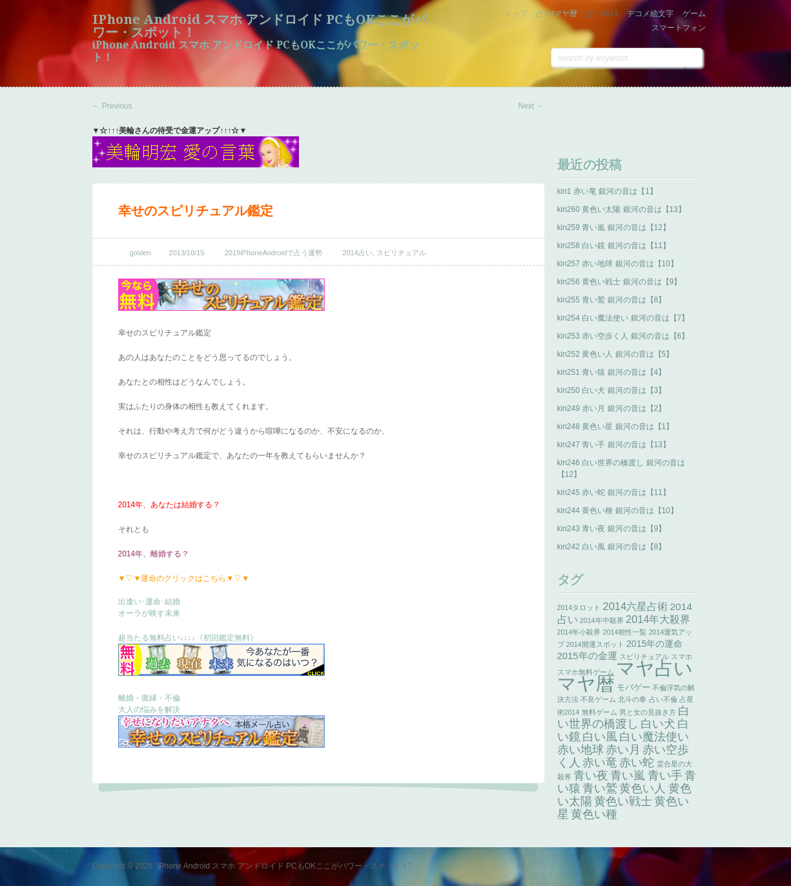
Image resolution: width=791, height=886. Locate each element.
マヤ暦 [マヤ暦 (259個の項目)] (586, 683)
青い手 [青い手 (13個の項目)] (665, 775)
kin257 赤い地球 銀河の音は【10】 (617, 263)
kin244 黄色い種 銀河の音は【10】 (617, 510)
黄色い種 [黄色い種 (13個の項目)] (594, 814)
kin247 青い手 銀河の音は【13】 (613, 444)
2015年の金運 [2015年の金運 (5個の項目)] (587, 656)
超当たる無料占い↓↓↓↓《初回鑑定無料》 (188, 637)
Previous (112, 106)
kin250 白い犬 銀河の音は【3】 (611, 390)
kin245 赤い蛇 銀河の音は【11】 (613, 492)
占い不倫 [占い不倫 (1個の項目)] (663, 699)
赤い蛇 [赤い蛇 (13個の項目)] (636, 762)
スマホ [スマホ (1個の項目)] (681, 656)
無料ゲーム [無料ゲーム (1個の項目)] (599, 712)
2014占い (357, 253)
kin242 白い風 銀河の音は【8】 (611, 546)
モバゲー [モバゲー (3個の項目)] (633, 687)
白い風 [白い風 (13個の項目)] (599, 736)
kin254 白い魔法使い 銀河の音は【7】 (623, 317)
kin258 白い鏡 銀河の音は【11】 (613, 245)
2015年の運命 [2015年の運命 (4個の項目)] (654, 643)
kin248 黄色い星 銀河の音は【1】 (615, 426)
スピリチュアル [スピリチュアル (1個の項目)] (644, 656)
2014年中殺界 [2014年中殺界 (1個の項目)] (602, 620)
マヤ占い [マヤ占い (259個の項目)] (654, 668)
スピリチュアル (401, 253)
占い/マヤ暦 (556, 13)
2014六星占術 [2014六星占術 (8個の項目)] (635, 606)
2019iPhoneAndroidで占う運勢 (274, 253)
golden (140, 253)
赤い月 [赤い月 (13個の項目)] (623, 749)
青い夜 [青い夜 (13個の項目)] (590, 775)
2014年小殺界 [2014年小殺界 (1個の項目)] (579, 632)
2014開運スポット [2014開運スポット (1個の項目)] (595, 644)
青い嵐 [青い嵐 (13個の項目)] (627, 775)
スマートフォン (679, 27)
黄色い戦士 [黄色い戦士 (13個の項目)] (623, 801)
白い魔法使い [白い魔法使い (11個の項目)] (654, 736)
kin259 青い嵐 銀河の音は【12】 (613, 227)
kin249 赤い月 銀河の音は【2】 (611, 408)
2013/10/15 (187, 253)
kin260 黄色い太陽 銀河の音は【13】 (621, 209)
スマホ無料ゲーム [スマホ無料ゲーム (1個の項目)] (585, 672)
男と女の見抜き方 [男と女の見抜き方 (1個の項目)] (647, 712)
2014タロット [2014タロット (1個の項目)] (579, 607)
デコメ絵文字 (650, 13)
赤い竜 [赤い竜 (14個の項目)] (599, 762)
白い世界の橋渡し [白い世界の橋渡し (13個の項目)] (623, 717)
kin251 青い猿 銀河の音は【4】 (611, 372)
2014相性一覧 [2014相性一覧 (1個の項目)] (625, 632)
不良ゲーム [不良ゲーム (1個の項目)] (598, 699)
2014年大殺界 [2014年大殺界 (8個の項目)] (658, 619)
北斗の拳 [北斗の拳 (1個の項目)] (632, 699)
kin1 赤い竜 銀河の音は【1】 (607, 191)
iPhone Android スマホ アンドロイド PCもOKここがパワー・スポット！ (259, 26)
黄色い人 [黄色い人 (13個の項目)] (642, 788)
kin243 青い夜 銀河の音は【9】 (611, 528)
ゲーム (694, 13)
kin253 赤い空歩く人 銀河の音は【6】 (623, 336)
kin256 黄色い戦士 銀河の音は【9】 (619, 281)
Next (531, 106)
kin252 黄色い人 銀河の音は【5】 (615, 354)
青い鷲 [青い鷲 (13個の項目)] (599, 788)
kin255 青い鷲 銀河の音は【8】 (611, 299)
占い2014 (602, 13)
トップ (516, 13)
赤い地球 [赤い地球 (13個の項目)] (580, 749)
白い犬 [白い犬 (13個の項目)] (658, 723)
